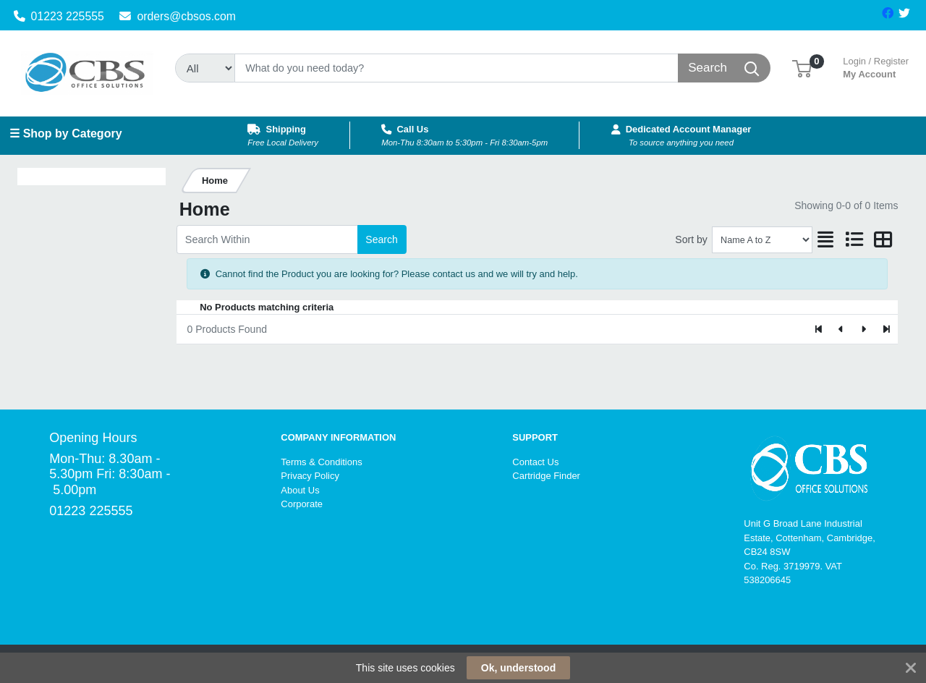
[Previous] (842, 329)
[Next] (863, 329)
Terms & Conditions (321, 462)
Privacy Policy (310, 475)
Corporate (302, 504)
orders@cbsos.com (177, 16)
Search (381, 239)
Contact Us (535, 462)
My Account (876, 66)
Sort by (691, 239)
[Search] (456, 68)
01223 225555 (59, 16)
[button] (802, 67)
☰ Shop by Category (65, 133)
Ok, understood (518, 668)
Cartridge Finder (546, 475)
